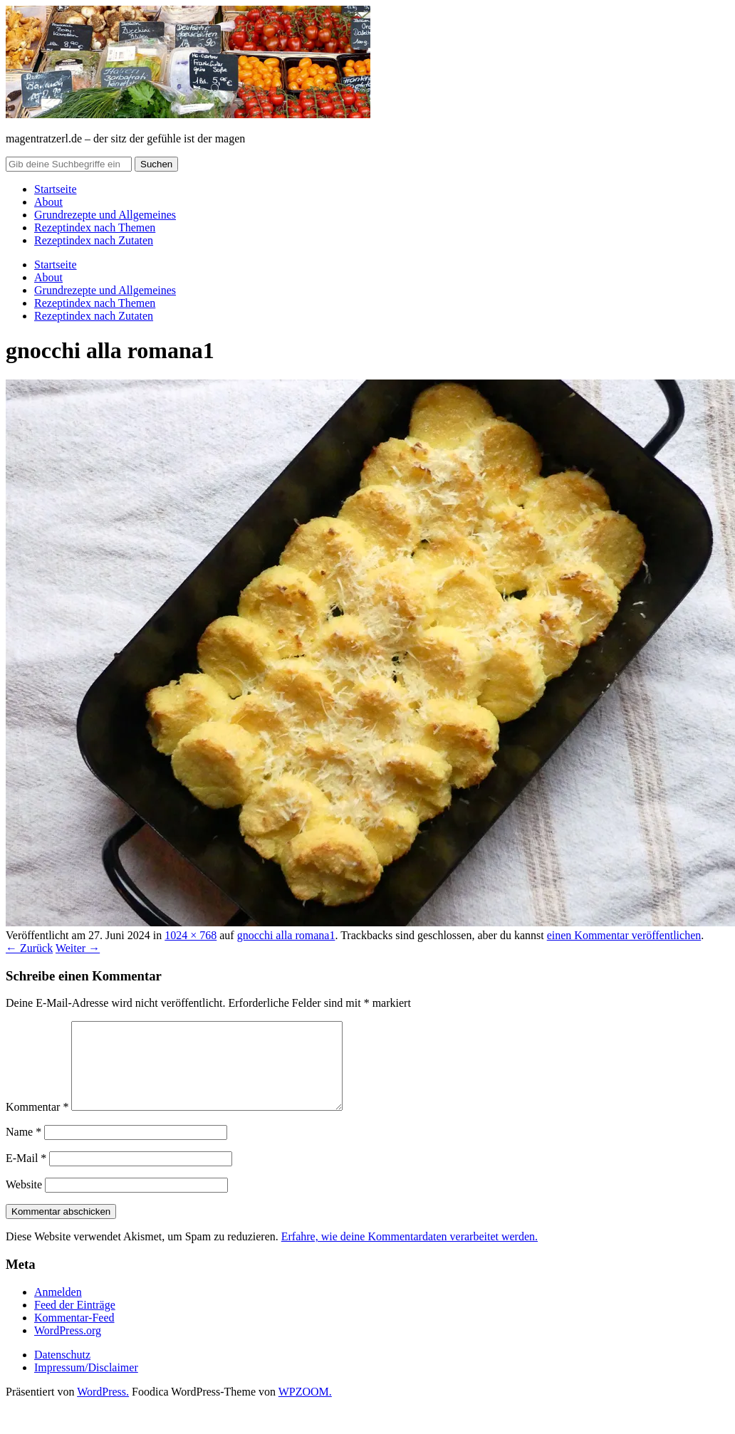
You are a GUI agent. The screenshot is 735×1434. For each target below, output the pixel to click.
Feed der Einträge (74, 1322)
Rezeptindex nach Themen (94, 227)
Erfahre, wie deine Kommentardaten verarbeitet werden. (409, 1253)
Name (23, 1149)
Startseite (55, 189)
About (48, 202)
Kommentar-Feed (74, 1335)
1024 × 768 (191, 935)
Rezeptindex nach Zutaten (93, 240)
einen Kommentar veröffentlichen (624, 935)
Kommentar (37, 1124)
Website (24, 1201)
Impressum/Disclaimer (86, 1384)
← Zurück (29, 948)
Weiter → (78, 948)
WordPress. (103, 1409)
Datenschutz (62, 1372)
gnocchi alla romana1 (286, 935)
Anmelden (58, 1309)
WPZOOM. (305, 1409)
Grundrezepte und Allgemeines (105, 215)
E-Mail (26, 1175)
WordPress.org (67, 1347)
